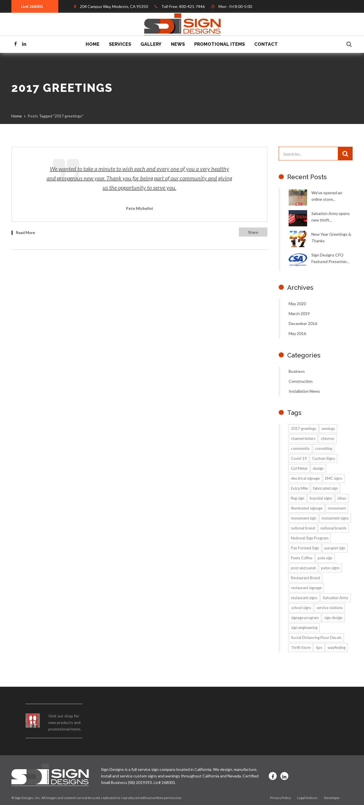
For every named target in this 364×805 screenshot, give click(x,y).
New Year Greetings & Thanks (331, 237)
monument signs (335, 518)
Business (297, 371)
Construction (301, 381)
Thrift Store (301, 647)
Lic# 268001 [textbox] (32, 6)
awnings (328, 428)
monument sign (303, 518)
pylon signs (330, 568)
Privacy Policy (280, 798)
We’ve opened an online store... (326, 196)
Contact (266, 44)
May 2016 (297, 333)
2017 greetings (303, 428)
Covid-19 (299, 458)
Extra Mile (299, 488)
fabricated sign (325, 488)
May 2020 (297, 303)
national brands (333, 528)
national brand (303, 528)
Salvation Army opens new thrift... (330, 216)
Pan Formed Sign (305, 548)
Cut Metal (299, 468)
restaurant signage (306, 587)
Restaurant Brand (305, 578)
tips (319, 647)
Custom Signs (323, 458)
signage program (305, 617)
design (318, 468)
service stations (330, 607)
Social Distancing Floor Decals (316, 637)
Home (93, 44)
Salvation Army (335, 597)
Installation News (304, 391)
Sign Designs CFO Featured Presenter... (330, 258)
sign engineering (304, 627)
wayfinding (337, 647)
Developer (332, 798)
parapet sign (334, 548)
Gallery (151, 44)
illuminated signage (306, 508)
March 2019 (299, 313)
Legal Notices (307, 798)
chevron (327, 438)
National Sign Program (309, 538)
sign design (333, 617)
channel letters (303, 438)
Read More (25, 232)
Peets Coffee (301, 558)
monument (337, 508)
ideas (342, 498)
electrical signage (305, 478)
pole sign (325, 558)
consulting (323, 448)
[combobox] (35, 6)
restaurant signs (304, 597)
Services (120, 44)
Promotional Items (219, 44)
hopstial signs (321, 498)
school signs (301, 607)
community (300, 448)
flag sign (297, 498)
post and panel (303, 568)
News (178, 44)
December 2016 (303, 323)
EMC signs (333, 478)
